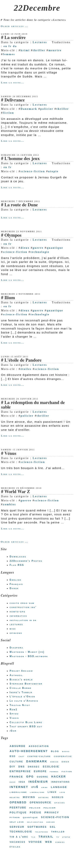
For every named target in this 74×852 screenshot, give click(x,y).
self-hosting (35, 822)
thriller (39, 50)
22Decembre (37, 7)
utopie (53, 171)
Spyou (14, 713)
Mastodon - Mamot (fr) (27, 652)
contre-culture (39, 756)
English (15, 579)
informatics (18, 616)
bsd (13, 756)
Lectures (40, 42)
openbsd (18, 802)
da (15, 46)
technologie (39, 251)
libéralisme (37, 792)
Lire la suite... (12, 82)
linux (52, 791)
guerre (38, 247)
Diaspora (16, 647)
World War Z (17, 492)
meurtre (55, 50)
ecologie (51, 766)
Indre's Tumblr (21, 692)
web (48, 841)
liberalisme (18, 792)
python (15, 817)
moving (29, 797)
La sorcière (15, 37)
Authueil (16, 675)
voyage (35, 841)
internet (19, 786)
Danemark (29, 108)
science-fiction (33, 171)
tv (57, 837)
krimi (25, 50)
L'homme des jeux (22, 158)
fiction (8, 112)
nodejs (58, 797)
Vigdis (14, 718)
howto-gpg (17, 611)
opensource (40, 802)
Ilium (9, 298)
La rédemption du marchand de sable (33, 405)
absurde (18, 746)
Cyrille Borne (21, 688)
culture (16, 761)
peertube (18, 807)
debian (54, 762)
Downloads (18, 556)
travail (45, 836)
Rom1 (14, 709)
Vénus (10, 453)
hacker (58, 776)
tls (33, 837)
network (43, 797)
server (50, 822)
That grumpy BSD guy (26, 726)
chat (21, 756)
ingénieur (38, 781)
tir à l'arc (19, 836)
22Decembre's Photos (26, 561)
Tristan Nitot (20, 705)
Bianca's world (21, 679)
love (62, 792)
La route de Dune (21, 205)
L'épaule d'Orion (22, 696)
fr (10, 46)
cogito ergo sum (22, 603)
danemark (36, 761)
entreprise (20, 771)
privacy (51, 812)
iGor (13, 730)
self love (17, 821)
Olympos (12, 235)
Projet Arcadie (21, 670)
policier (46, 108)
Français (16, 584)
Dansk (14, 588)
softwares (37, 826)
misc (13, 628)
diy (12, 766)
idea (22, 781)
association (39, 746)
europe (40, 771)
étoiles (26, 369)
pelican (35, 807)
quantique (55, 247)
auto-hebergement (29, 751)
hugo (13, 782)
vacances (17, 841)
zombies (9, 504)
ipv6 (34, 787)
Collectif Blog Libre (26, 722)
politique (18, 812)
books (66, 751)
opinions (16, 633)
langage (59, 787)
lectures (16, 624)
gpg (30, 776)
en (5, 46)
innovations (60, 781)
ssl (53, 826)
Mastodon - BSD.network (29, 656)
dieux (25, 247)
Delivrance (14, 100)
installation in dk (23, 620)
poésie (35, 812)
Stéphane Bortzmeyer (26, 683)
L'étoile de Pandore (22, 360)
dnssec (34, 766)
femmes (9, 54)
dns (21, 766)
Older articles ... (14, 26)
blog (55, 751)
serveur (17, 826)
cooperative (63, 756)
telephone (41, 832)
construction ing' (23, 607)
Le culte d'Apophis (24, 700)
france (16, 776)
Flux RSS (17, 565)
